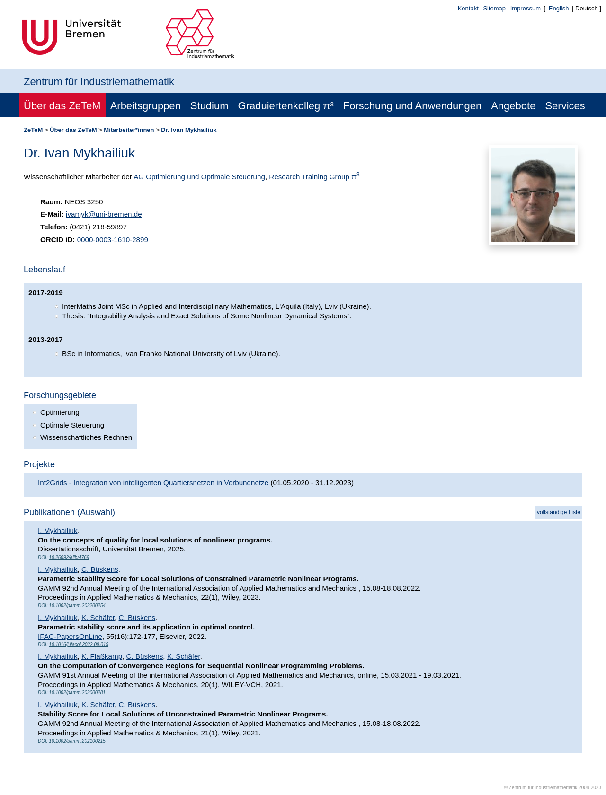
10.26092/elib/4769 (69, 557)
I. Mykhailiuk (58, 530)
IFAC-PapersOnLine (70, 636)
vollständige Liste (558, 512)
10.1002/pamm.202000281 (77, 692)
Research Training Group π (314, 177)
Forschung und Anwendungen (412, 106)
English (559, 8)
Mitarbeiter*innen (129, 129)
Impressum (525, 8)
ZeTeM (33, 129)
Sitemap (494, 8)
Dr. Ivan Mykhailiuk (188, 129)
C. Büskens (99, 569)
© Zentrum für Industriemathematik (541, 787)
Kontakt (468, 8)
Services (565, 106)
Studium (209, 106)
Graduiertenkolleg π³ (286, 106)
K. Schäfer (98, 617)
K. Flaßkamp (101, 656)
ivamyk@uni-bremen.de (104, 214)
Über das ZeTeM (62, 106)
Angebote (513, 106)
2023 (596, 787)
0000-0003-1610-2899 (112, 240)
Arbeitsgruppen (145, 106)
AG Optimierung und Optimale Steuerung (199, 177)
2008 (584, 787)
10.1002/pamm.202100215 (77, 740)
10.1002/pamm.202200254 (77, 605)
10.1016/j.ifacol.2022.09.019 (78, 644)
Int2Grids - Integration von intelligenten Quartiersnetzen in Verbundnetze (153, 483)
